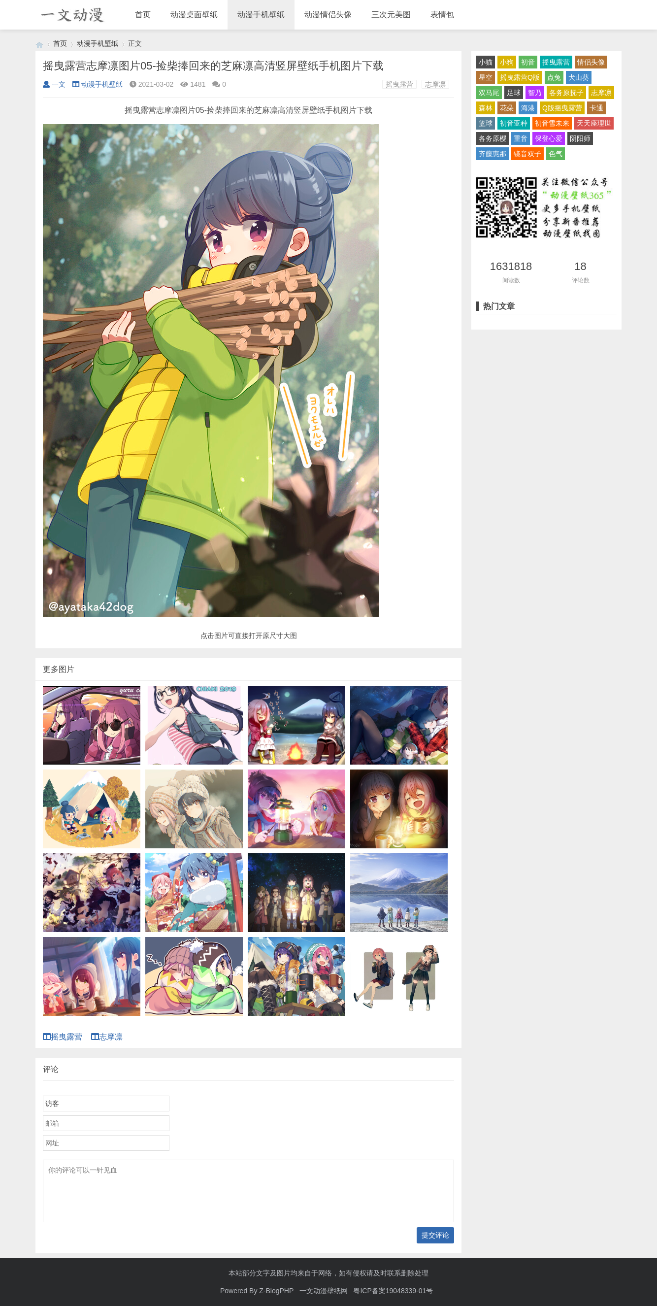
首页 (143, 14)
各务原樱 (492, 138)
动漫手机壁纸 (261, 14)
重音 (520, 138)
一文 (54, 84)
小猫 (486, 62)
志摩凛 (435, 84)
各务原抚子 (566, 93)
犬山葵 (578, 77)
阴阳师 (580, 138)
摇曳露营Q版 (520, 77)
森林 (486, 108)
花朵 (507, 108)
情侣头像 (591, 62)
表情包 (442, 14)
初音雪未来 (552, 123)
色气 (555, 154)
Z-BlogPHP (276, 1291)
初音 (528, 62)
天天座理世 (594, 123)
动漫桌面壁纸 (194, 14)
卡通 (596, 108)
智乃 (535, 93)
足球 (514, 93)
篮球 (486, 123)
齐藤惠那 (492, 154)
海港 (528, 108)
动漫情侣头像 (328, 14)
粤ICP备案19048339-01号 (393, 1291)
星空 (486, 77)
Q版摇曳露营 (562, 108)
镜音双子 (527, 154)
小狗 (507, 62)
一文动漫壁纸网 (323, 1291)
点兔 (554, 77)
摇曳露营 (399, 84)
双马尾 (489, 93)
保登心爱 (548, 138)
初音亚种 (513, 123)
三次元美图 (391, 14)
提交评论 (435, 1235)
